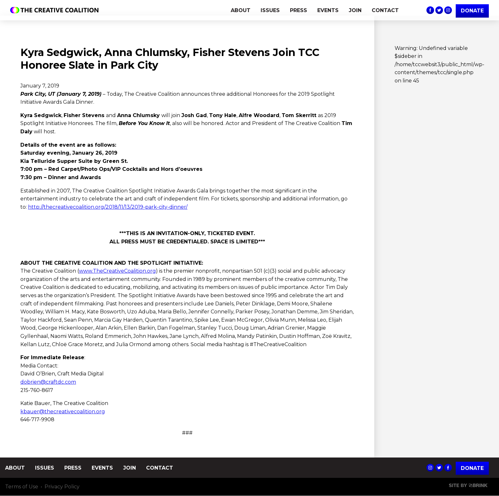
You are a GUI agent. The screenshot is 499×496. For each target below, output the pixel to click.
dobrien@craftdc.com (48, 382)
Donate (472, 468)
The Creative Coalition (56, 10)
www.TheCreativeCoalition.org (117, 271)
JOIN (355, 10)
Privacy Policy (62, 487)
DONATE (472, 11)
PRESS (298, 10)
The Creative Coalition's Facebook (430, 10)
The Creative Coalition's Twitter (439, 10)
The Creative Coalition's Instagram (448, 10)
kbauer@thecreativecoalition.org (62, 412)
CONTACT (385, 10)
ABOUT (240, 10)
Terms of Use (21, 487)
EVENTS (328, 10)
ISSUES (270, 10)
